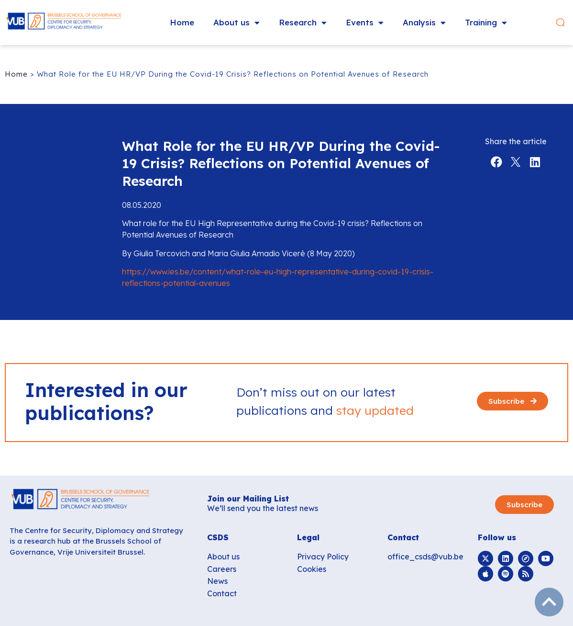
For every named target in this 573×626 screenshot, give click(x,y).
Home (182, 22)
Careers (221, 569)
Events (365, 23)
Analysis (424, 23)
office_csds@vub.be (425, 556)
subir (549, 602)
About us (236, 23)
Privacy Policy (323, 556)
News (217, 581)
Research (303, 23)
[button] (560, 23)
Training (486, 23)
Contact (222, 593)
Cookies (311, 569)
